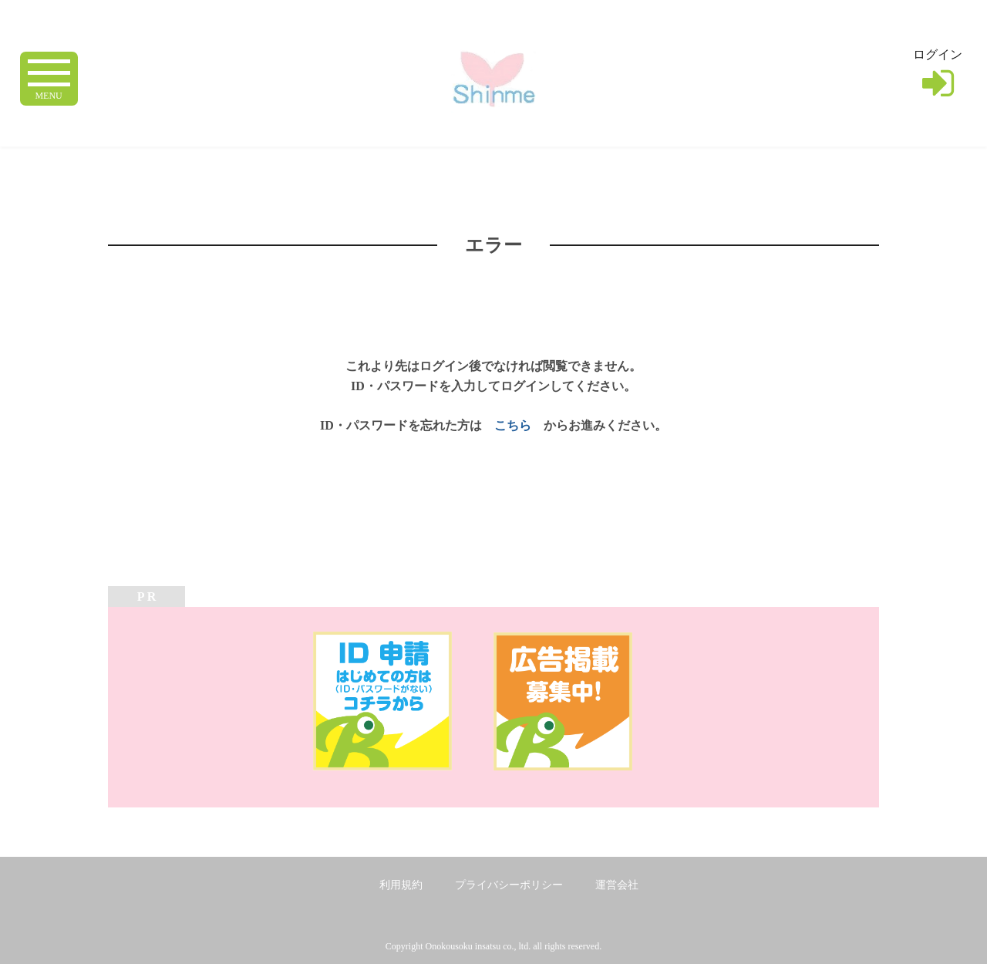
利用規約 (401, 885)
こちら (512, 425)
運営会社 (616, 885)
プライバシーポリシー (509, 885)
